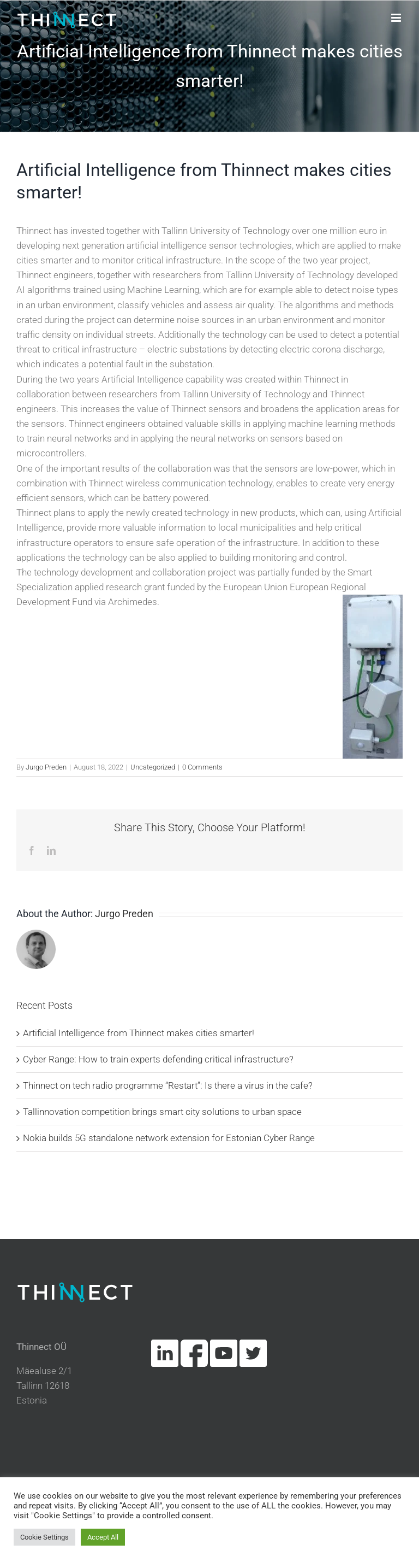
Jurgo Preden (46, 767)
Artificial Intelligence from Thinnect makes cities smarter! (138, 1032)
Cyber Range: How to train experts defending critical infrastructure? (158, 1059)
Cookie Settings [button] (44, 1537)
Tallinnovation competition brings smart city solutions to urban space (162, 1111)
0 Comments (202, 767)
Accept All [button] (102, 1537)
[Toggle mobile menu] (397, 18)
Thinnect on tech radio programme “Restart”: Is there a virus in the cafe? (168, 1085)
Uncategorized (152, 767)
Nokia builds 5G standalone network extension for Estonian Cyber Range (169, 1137)
